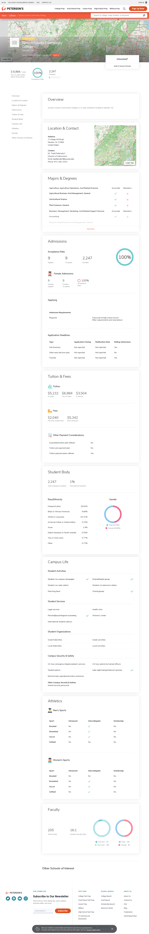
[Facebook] (14, 898)
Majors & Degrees (19, 105)
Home (4, 15)
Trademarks (128, 912)
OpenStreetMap (133, 20)
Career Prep (87, 9)
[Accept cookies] (110, 929)
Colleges (12, 15)
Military (81, 908)
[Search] (124, 9)
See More (91, 229)
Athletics (15, 128)
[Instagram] (26, 898)
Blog (4, 2)
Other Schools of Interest (22, 138)
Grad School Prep (73, 9)
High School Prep (100, 9)
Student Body (17, 119)
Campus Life (17, 124)
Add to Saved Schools (122, 66)
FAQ (38, 2)
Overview (16, 96)
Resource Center (107, 908)
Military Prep (115, 9)
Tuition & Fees (18, 114)
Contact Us (128, 900)
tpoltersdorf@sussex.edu (63, 159)
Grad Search (105, 900)
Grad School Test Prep (86, 900)
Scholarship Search (108, 904)
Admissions (17, 110)
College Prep (60, 9)
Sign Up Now (138, 8)
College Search (106, 896)
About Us (127, 896)
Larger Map (6, 59)
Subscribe (63, 911)
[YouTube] (20, 898)
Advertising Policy (130, 916)
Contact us (46, 2)
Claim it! (56, 55)
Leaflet (120, 20)
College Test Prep (84, 896)
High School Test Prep (86, 912)
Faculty (15, 133)
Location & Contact (19, 100)
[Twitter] (8, 898)
